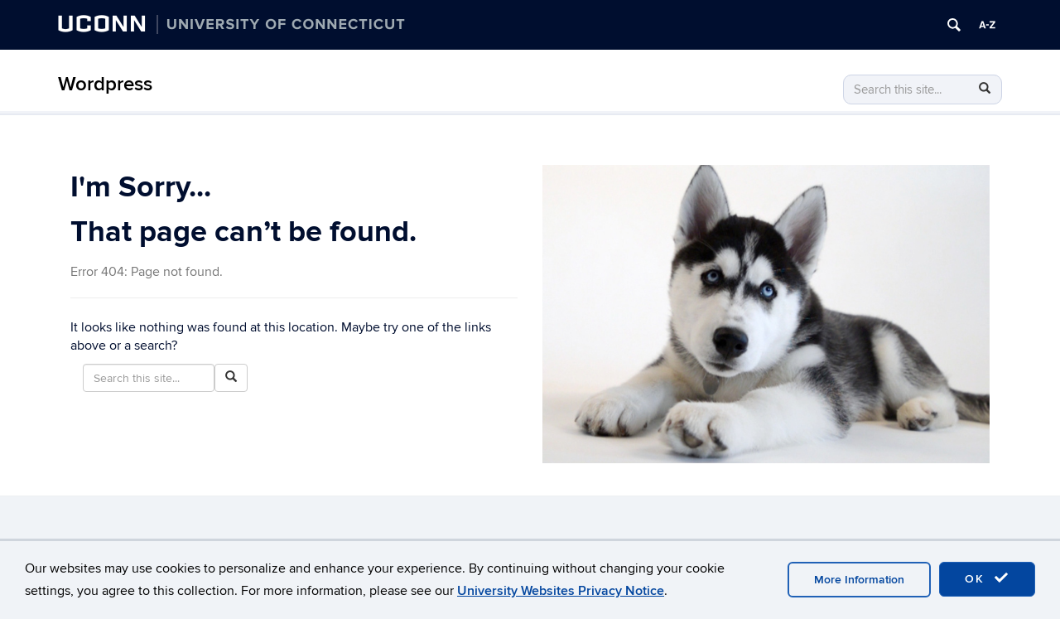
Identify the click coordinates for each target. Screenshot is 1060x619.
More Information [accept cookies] (859, 580)
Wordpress (105, 84)
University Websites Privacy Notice (560, 591)
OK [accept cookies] (987, 578)
